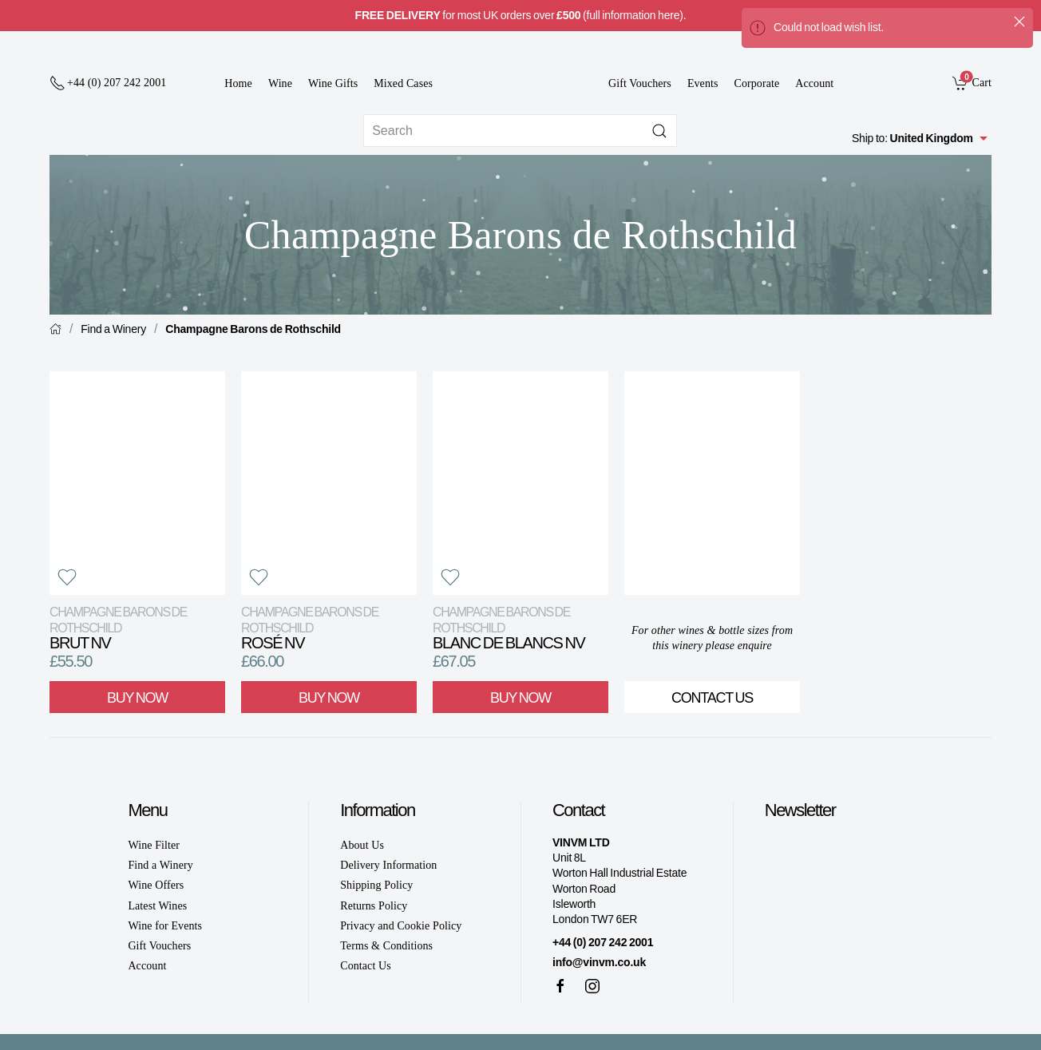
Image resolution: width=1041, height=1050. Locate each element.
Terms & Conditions (386, 946)
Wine (280, 83)
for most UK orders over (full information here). (521, 15)
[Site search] (520, 130)
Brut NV (118, 628)
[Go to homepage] (520, 73)
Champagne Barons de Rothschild (253, 329)
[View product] (137, 483)
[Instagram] (592, 986)
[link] (972, 82)
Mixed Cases (403, 83)
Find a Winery (113, 329)
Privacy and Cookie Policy (400, 926)
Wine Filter (154, 845)
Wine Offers (156, 885)
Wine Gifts (333, 83)
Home (238, 83)
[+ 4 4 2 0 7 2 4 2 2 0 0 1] (107, 83)
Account (814, 83)
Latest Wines (157, 906)
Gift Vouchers (639, 83)
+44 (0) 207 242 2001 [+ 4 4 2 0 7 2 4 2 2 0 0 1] (602, 942)
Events (702, 83)
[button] (67, 577)
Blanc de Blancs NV (508, 628)
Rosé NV (309, 628)
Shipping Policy (376, 885)
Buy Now (137, 698)
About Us (362, 845)
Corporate (757, 83)
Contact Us (712, 698)
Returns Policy (373, 906)
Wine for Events (165, 926)
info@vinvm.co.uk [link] (599, 962)
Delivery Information (388, 865)
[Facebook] (560, 986)
